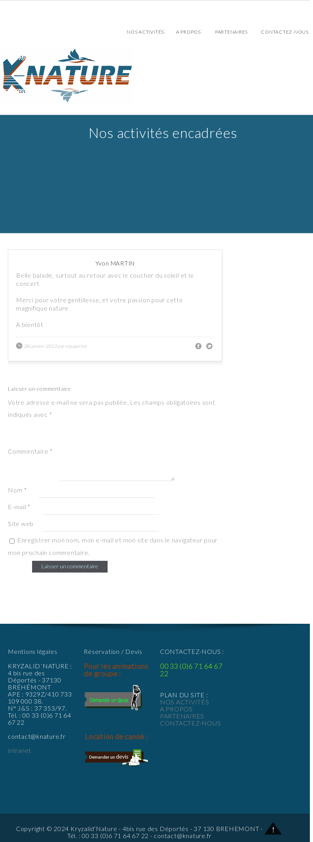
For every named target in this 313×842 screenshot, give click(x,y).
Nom (17, 490)
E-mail (19, 506)
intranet (19, 750)
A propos (189, 32)
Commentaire (30, 451)
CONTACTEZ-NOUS (190, 723)
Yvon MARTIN (115, 263)
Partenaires (231, 32)
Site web (21, 523)
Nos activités (146, 32)
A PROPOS (176, 709)
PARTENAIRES (182, 716)
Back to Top (273, 828)
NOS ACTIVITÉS (184, 702)
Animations (155, 75)
